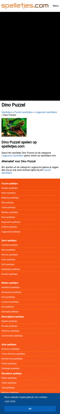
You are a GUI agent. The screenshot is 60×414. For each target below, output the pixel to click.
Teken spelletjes (9, 383)
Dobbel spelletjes (9, 227)
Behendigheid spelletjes (12, 316)
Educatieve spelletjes (11, 373)
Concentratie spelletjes (12, 336)
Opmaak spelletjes (10, 311)
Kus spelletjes (7, 307)
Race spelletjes (8, 250)
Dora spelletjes (8, 297)
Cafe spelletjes (8, 259)
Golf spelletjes (8, 264)
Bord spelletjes (8, 217)
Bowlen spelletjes (9, 274)
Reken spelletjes (9, 378)
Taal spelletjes (8, 387)
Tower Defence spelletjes (13, 354)
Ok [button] (30, 409)
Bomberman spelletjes (12, 359)
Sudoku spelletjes (9, 188)
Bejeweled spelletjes (11, 222)
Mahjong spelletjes (10, 198)
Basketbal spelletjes (10, 269)
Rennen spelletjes (9, 254)
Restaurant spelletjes (11, 292)
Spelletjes (6, 112)
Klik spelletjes (7, 202)
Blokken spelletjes (9, 212)
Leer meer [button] (10, 401)
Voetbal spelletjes (9, 245)
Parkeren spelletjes (10, 331)
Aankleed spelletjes (10, 287)
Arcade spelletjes (9, 326)
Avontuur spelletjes (10, 349)
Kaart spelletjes (8, 193)
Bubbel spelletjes (9, 321)
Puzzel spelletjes (23, 112)
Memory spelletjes (10, 392)
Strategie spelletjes (10, 368)
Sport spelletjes (9, 240)
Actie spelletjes (8, 344)
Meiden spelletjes (9, 283)
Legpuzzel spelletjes (46, 112)
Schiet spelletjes (9, 363)
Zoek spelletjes (8, 207)
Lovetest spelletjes (10, 302)
